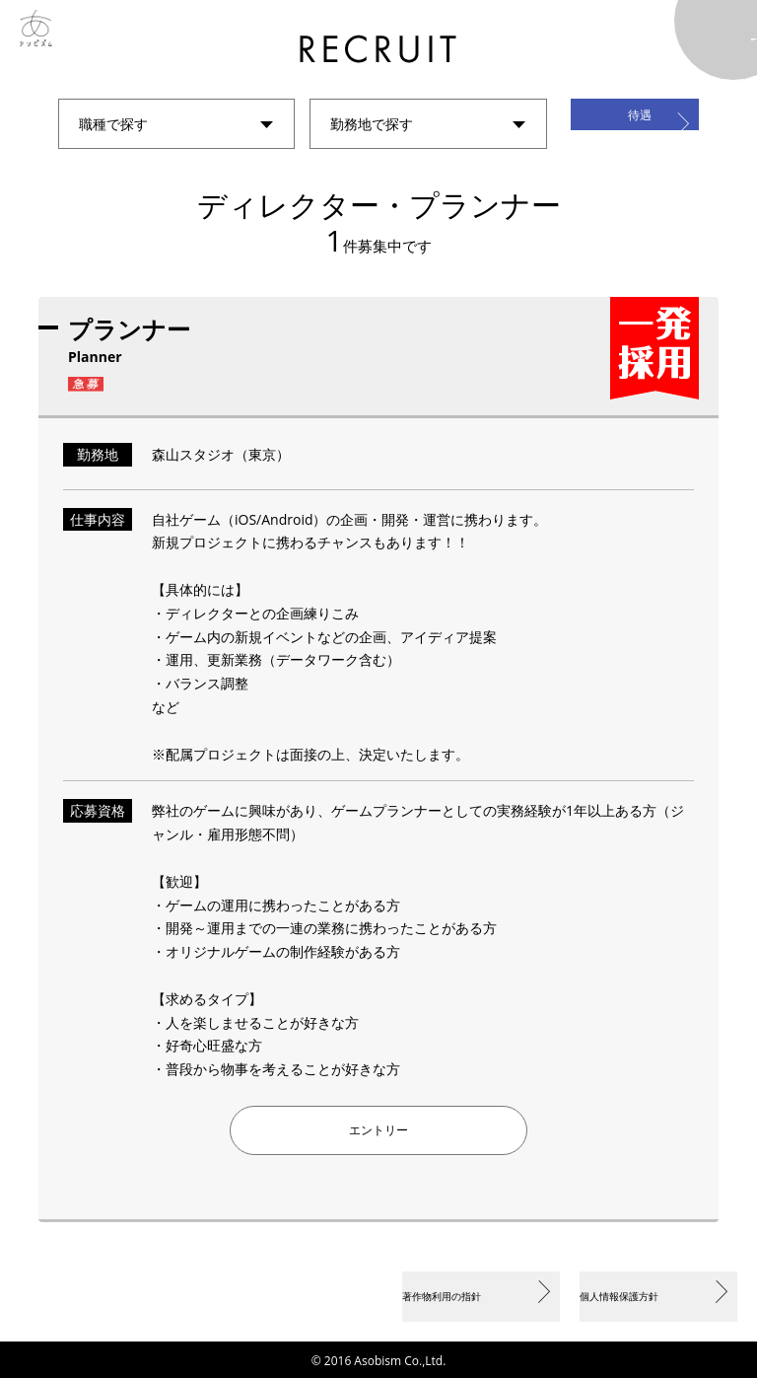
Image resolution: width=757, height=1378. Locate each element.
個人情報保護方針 (654, 1297)
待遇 (635, 124)
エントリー (378, 1133)
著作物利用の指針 (477, 1297)
